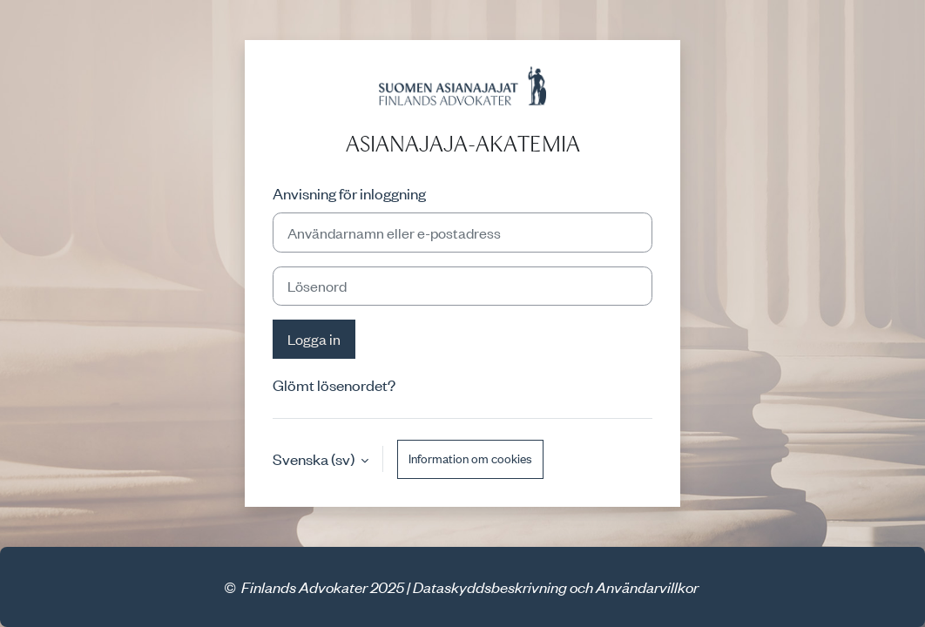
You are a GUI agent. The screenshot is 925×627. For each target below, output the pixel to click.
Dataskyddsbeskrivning (490, 586)
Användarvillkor (647, 586)
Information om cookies (470, 458)
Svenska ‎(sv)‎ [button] (315, 458)
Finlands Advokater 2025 (322, 586)
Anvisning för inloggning (349, 193)
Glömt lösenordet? (334, 384)
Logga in (314, 338)
